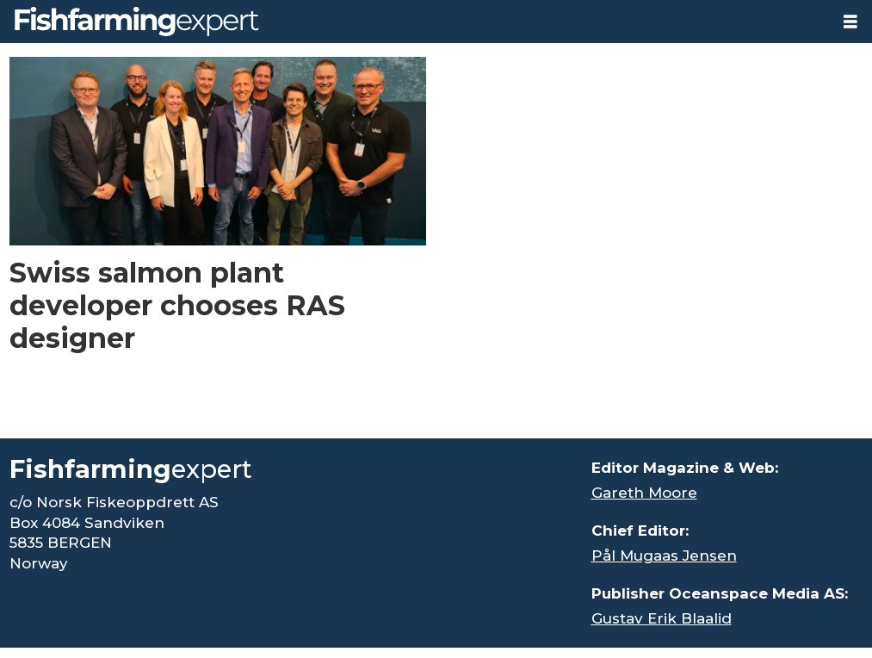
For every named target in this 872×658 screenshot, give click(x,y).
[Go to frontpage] (137, 21)
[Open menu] (850, 22)
